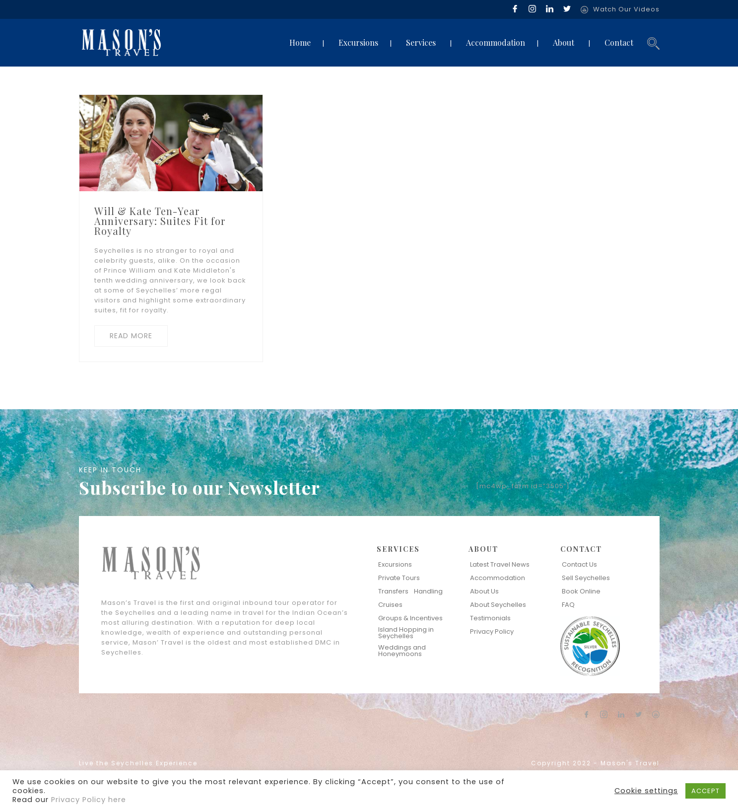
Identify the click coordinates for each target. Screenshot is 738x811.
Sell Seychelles (586, 578)
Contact (618, 42)
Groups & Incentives (410, 618)
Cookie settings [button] (646, 790)
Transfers (393, 591)
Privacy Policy (492, 631)
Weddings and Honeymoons (402, 651)
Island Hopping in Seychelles (406, 633)
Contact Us (579, 564)
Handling (428, 591)
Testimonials (490, 618)
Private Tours (399, 578)
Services (421, 42)
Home (300, 42)
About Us (484, 591)
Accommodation (495, 42)
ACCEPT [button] (705, 791)
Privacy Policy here (88, 800)
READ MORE (131, 336)
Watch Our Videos (626, 9)
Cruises (390, 604)
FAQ (568, 604)
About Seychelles (498, 604)
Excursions (358, 42)
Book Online (581, 591)
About (563, 42)
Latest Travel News (500, 564)
